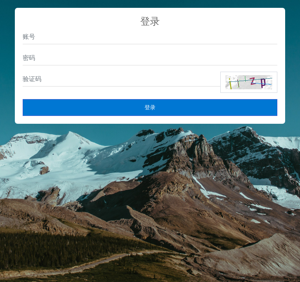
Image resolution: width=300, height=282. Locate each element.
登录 (150, 107)
